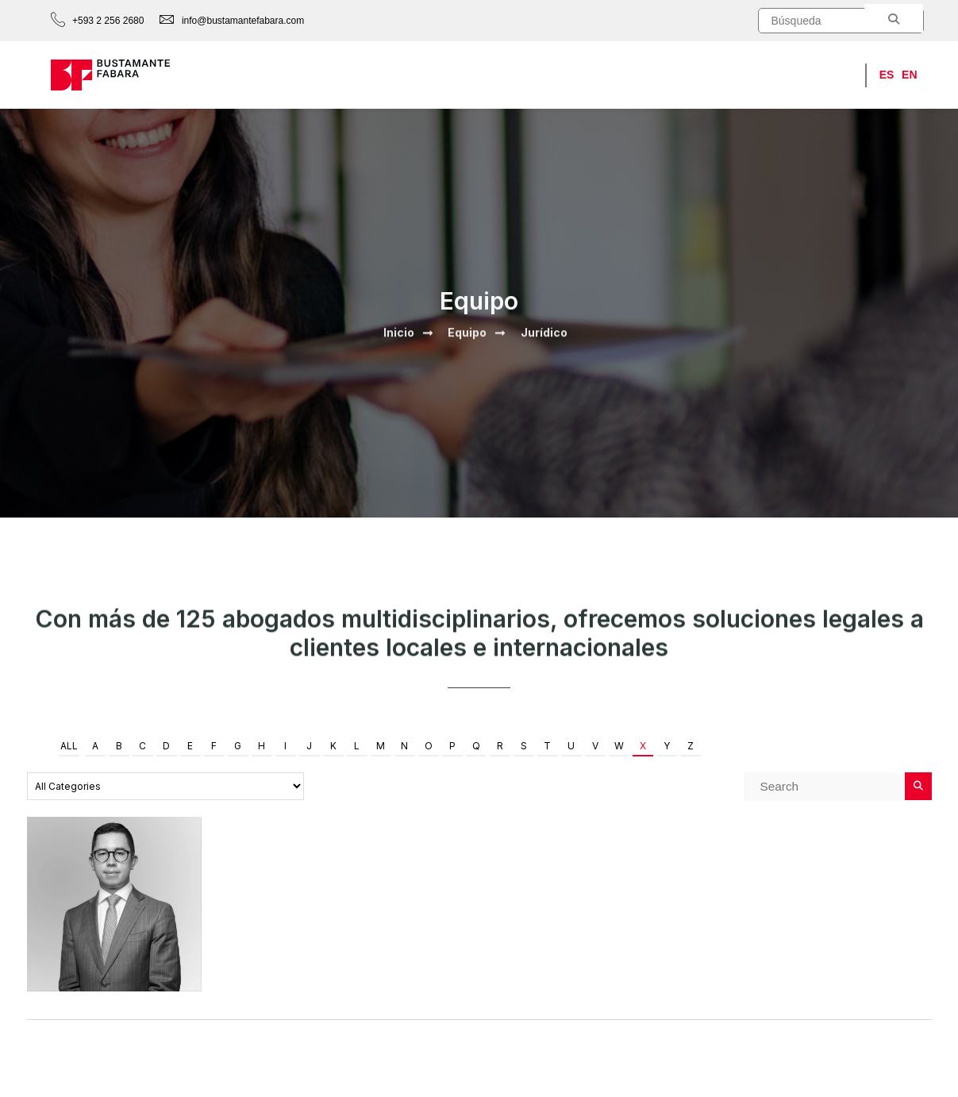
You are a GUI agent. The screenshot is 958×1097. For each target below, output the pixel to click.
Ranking (732, 74)
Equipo (533, 74)
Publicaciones (630, 74)
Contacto (819, 74)
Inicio (321, 74)
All (69, 746)
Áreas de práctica (425, 74)
